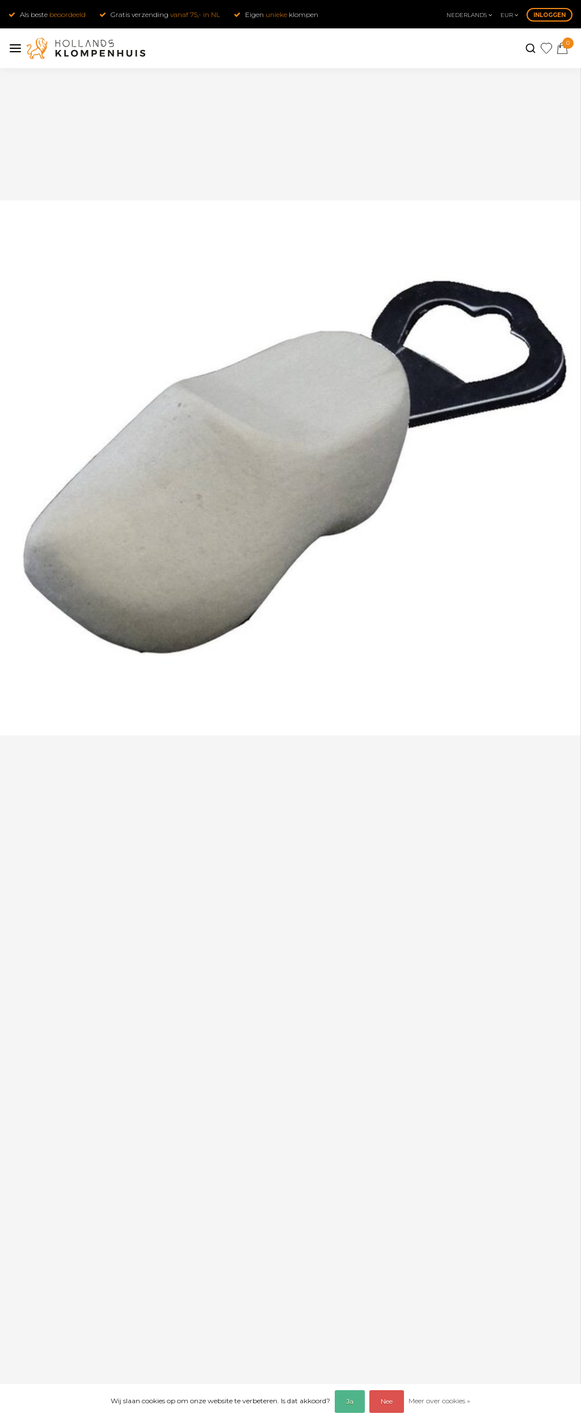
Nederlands (469, 15)
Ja (349, 1401)
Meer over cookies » (439, 1400)
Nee (387, 1401)
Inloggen (549, 15)
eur (509, 15)
